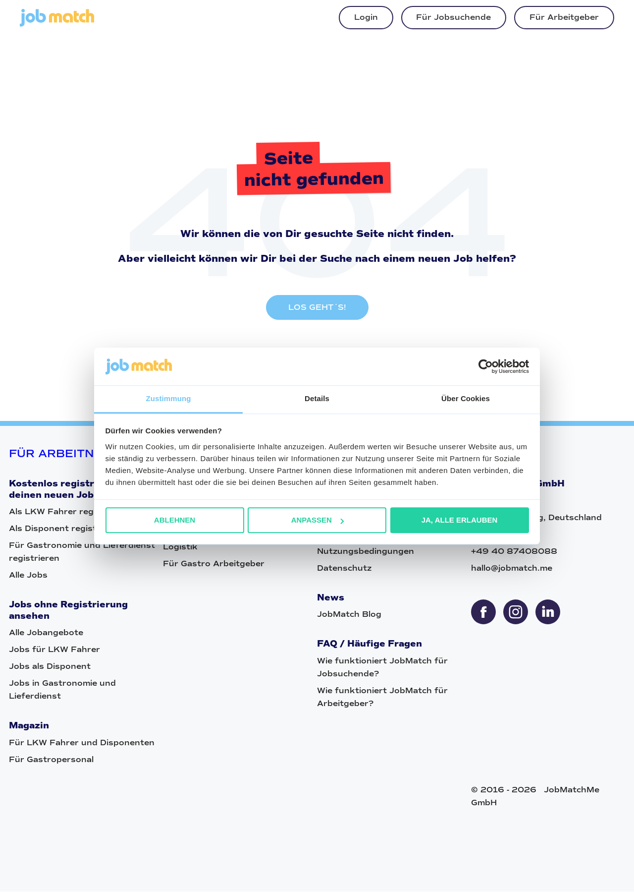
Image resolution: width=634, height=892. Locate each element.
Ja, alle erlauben (460, 520)
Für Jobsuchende (453, 17)
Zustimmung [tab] (168, 399)
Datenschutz (344, 568)
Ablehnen (174, 520)
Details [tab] (317, 399)
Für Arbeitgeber (564, 17)
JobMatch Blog (349, 615)
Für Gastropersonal (51, 760)
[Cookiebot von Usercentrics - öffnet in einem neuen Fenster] (485, 366)
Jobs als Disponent (50, 667)
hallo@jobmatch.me (511, 568)
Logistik (180, 547)
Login (366, 17)
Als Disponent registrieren (65, 529)
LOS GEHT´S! (317, 308)
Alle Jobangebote (46, 633)
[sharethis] (483, 612)
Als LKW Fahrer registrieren (69, 512)
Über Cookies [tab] (465, 399)
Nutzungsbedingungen (365, 551)
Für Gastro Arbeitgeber (213, 564)
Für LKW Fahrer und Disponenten (82, 743)
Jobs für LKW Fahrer (54, 650)
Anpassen (317, 520)
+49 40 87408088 (514, 551)
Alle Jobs (28, 576)
